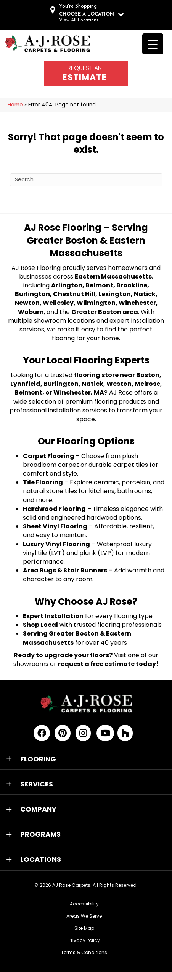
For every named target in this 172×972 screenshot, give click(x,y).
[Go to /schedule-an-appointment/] (86, 73)
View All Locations (78, 20)
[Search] (86, 179)
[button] (86, 759)
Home (15, 104)
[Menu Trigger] (152, 43)
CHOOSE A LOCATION (86, 14)
